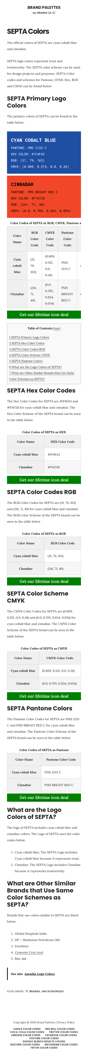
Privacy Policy (66, 1022)
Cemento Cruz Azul (29, 952)
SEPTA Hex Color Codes (26, 343)
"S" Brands (32, 991)
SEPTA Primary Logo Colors (29, 337)
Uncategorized (53, 991)
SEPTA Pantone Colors (26, 361)
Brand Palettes (44, 7)
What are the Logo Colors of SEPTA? (35, 367)
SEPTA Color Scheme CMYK (29, 355)
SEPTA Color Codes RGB (27, 349)
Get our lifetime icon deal (44, 314)
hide (57, 328)
